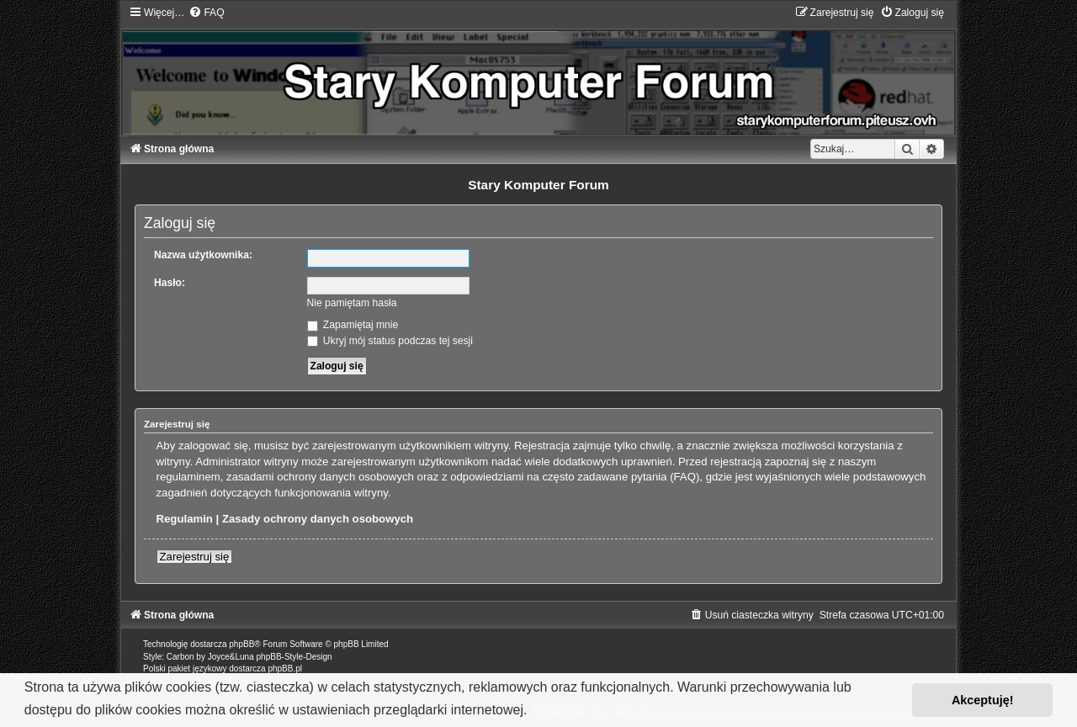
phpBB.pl (285, 668)
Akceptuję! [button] (983, 700)
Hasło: (169, 283)
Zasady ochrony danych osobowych (317, 518)
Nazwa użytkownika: (203, 255)
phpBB (241, 644)
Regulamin (185, 518)
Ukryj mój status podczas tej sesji (390, 341)
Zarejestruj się (195, 556)
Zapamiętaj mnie (353, 325)
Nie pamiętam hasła (352, 303)
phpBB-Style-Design (294, 656)
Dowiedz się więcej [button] (590, 710)
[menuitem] (206, 13)
